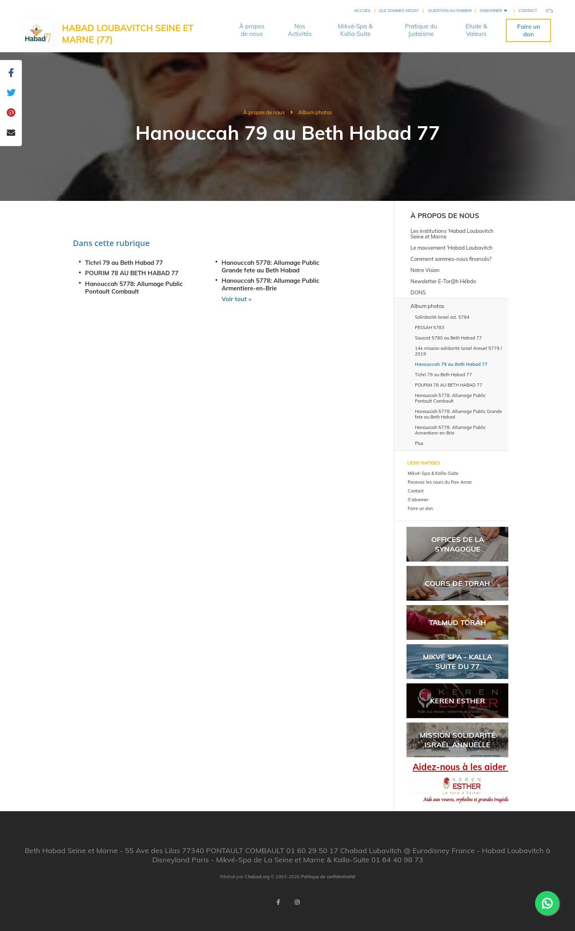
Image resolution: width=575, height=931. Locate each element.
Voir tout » (236, 299)
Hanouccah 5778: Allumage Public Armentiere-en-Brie (270, 284)
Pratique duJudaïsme (421, 30)
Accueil (362, 10)
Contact (527, 10)
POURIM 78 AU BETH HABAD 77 (131, 273)
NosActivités (299, 30)
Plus (419, 443)
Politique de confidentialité (328, 876)
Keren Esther (457, 700)
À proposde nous (251, 30)
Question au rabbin (450, 10)
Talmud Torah (457, 622)
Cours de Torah (457, 583)
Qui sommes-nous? (398, 10)
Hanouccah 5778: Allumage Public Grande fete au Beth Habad (270, 266)
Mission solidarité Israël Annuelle (458, 740)
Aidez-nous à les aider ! (461, 766)
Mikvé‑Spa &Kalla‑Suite (355, 30)
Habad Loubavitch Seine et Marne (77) (128, 33)
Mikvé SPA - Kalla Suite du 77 (457, 661)
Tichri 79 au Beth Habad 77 (124, 262)
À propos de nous (264, 112)
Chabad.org (257, 876)
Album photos (315, 112)
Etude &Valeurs (476, 30)
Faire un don (528, 30)
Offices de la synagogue (457, 544)
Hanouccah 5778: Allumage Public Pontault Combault (134, 287)
